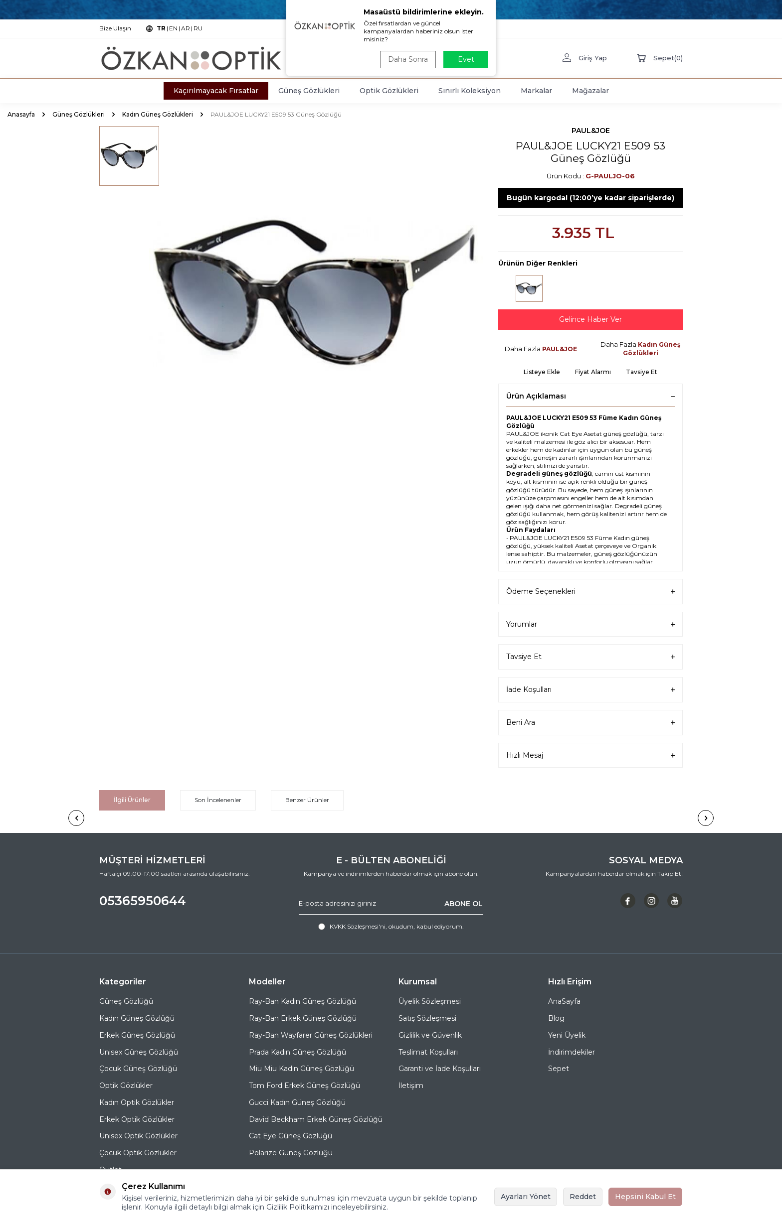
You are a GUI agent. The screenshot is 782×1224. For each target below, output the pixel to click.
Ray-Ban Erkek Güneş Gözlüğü (303, 1018)
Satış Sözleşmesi (427, 1018)
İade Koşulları (590, 689)
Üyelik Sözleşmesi (429, 1001)
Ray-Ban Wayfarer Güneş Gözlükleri (311, 1035)
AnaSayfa (564, 1001)
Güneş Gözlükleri (309, 90)
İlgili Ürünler (132, 800)
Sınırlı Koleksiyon (469, 90)
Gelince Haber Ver (590, 319)
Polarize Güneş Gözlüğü (291, 1152)
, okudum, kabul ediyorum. (391, 927)
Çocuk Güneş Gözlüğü (138, 1068)
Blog (556, 1018)
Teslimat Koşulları (428, 1052)
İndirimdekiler (571, 1052)
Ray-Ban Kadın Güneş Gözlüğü (302, 1001)
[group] (316, 293)
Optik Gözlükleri (389, 90)
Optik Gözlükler (126, 1085)
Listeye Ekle (542, 372)
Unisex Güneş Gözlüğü (138, 1052)
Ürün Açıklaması (590, 396)
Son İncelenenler (218, 800)
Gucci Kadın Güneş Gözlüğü (297, 1102)
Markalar (536, 90)
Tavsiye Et (641, 372)
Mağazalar (590, 90)
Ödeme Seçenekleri (590, 591)
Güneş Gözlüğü (126, 1001)
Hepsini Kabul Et (645, 1196)
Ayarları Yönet (526, 1196)
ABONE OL (463, 903)
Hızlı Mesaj (590, 755)
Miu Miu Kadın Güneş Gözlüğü (301, 1068)
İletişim (410, 1085)
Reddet (583, 1196)
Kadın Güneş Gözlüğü (137, 1018)
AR (185, 28)
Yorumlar (590, 624)
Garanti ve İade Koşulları (439, 1068)
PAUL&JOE (591, 130)
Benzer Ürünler (307, 800)
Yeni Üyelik (567, 1035)
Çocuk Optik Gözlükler (138, 1152)
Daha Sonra (408, 59)
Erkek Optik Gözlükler (137, 1119)
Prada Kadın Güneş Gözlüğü (297, 1052)
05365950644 (142, 900)
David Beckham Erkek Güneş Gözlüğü (316, 1119)
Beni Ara (590, 722)
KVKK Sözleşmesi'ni (358, 926)
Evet (466, 59)
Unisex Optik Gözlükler (138, 1135)
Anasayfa (21, 114)
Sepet (558, 1068)
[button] (76, 818)
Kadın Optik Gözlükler (136, 1102)
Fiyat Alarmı (593, 372)
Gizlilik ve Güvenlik (430, 1035)
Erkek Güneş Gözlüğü (137, 1035)
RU (198, 28)
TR (161, 28)
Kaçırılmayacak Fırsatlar (216, 90)
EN (173, 28)
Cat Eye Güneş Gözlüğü (290, 1135)
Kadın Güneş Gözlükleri (157, 114)
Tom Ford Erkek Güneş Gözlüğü (304, 1085)
